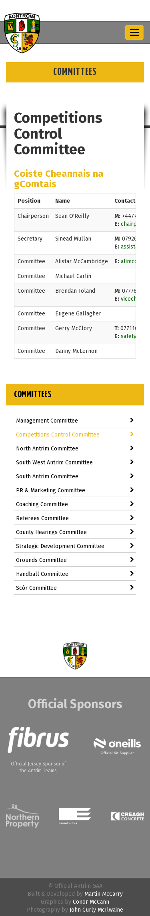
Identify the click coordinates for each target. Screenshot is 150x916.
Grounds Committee (75, 560)
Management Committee (75, 420)
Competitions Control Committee (75, 434)
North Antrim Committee (75, 448)
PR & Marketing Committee (75, 490)
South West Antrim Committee (75, 462)
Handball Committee (75, 574)
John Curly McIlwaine (96, 909)
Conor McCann (91, 901)
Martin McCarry (103, 894)
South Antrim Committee (75, 476)
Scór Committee (75, 588)
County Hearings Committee (75, 532)
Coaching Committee (75, 504)
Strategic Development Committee (75, 546)
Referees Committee (75, 518)
